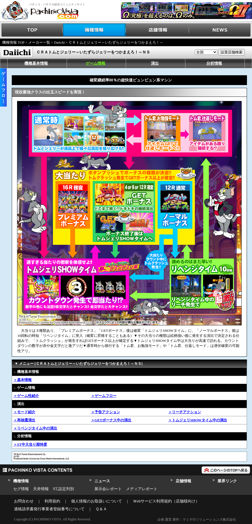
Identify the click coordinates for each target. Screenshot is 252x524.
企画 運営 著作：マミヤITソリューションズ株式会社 (196, 519)
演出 (155, 63)
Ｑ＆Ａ (101, 509)
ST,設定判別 (63, 489)
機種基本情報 (36, 63)
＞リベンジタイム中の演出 (35, 428)
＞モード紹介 (24, 412)
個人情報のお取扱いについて (96, 501)
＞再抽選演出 (24, 420)
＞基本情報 (22, 380)
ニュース (102, 481)
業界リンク (227, 481)
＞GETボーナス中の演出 (111, 420)
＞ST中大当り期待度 (30, 444)
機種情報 (94, 30)
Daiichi (59, 42)
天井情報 (41, 489)
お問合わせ (24, 501)
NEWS (220, 30)
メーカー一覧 (39, 42)
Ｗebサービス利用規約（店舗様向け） (166, 501)
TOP (31, 30)
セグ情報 (21, 489)
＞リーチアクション (184, 412)
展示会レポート (108, 489)
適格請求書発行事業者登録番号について (49, 509)
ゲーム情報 (95, 63)
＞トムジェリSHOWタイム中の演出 (197, 420)
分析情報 (214, 63)
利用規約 (52, 501)
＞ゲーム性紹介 (26, 396)
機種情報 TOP (13, 42)
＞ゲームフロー (103, 396)
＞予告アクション (105, 412)
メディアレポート (141, 489)
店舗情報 (157, 30)
